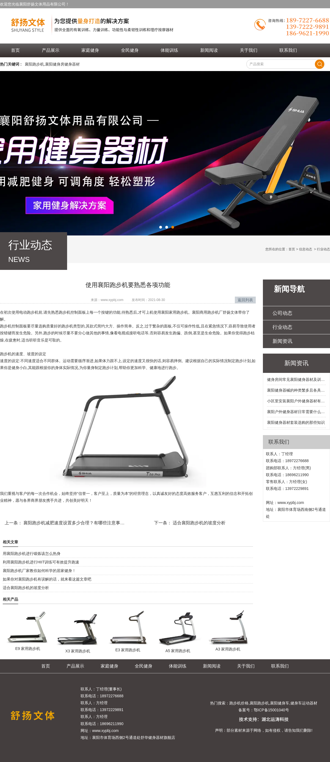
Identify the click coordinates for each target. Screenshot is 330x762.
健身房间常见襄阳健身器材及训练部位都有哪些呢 (296, 379)
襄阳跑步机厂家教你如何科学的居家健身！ (39, 570)
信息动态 (305, 249)
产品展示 (50, 50)
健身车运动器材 (303, 703)
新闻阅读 (209, 50)
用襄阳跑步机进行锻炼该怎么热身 (32, 553)
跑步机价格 (239, 703)
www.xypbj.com (112, 300)
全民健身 (130, 50)
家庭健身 (90, 50)
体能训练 (169, 50)
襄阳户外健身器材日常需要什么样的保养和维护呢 (296, 412)
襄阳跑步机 (34, 64)
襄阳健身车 (279, 703)
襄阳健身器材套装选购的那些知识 (296, 422)
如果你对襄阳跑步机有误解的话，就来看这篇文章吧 (47, 579)
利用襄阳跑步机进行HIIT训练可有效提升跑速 (41, 562)
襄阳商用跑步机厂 (207, 312)
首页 (15, 50)
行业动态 (282, 327)
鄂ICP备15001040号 (271, 710)
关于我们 (248, 50)
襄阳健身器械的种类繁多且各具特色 (296, 390)
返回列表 (245, 300)
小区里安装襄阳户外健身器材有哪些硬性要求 (296, 401)
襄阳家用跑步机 (174, 312)
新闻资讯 (282, 341)
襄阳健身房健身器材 (62, 64)
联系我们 (288, 50)
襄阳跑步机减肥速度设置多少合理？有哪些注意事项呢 (75, 522)
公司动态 (282, 313)
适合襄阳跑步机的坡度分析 (199, 522)
